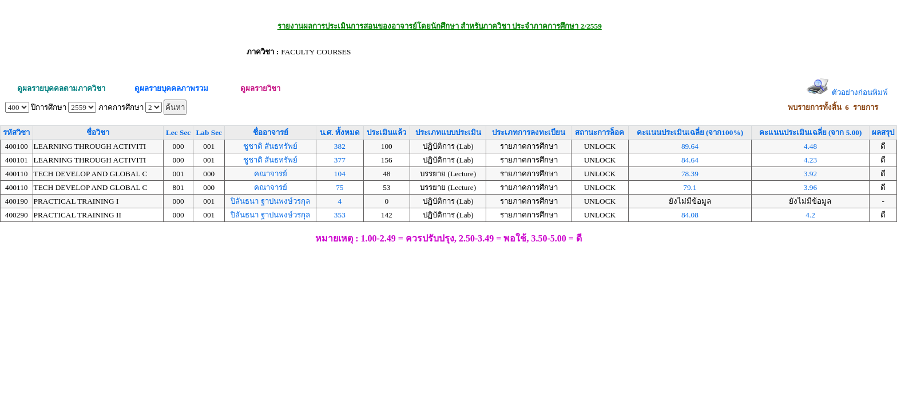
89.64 (689, 146)
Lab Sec (209, 132)
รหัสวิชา (16, 132)
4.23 (810, 160)
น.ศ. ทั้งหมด (340, 132)
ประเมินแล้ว (386, 132)
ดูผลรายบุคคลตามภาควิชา (61, 88)
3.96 (810, 187)
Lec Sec (178, 132)
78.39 (689, 173)
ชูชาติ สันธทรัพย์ (270, 146)
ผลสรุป (883, 132)
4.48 (810, 146)
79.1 (689, 187)
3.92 (810, 173)
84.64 (689, 160)
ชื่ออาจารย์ (270, 132)
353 (340, 215)
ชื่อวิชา (97, 132)
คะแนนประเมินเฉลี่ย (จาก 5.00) (810, 132)
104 (340, 173)
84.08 (689, 215)
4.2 (810, 215)
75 (339, 187)
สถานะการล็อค (599, 132)
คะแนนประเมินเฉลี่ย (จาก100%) (690, 132)
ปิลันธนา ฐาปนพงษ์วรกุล (270, 201)
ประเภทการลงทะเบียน (528, 132)
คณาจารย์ (270, 173)
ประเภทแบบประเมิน (448, 132)
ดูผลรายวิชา (260, 88)
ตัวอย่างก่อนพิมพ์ (860, 92)
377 (340, 160)
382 (340, 146)
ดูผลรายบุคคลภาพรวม (171, 88)
